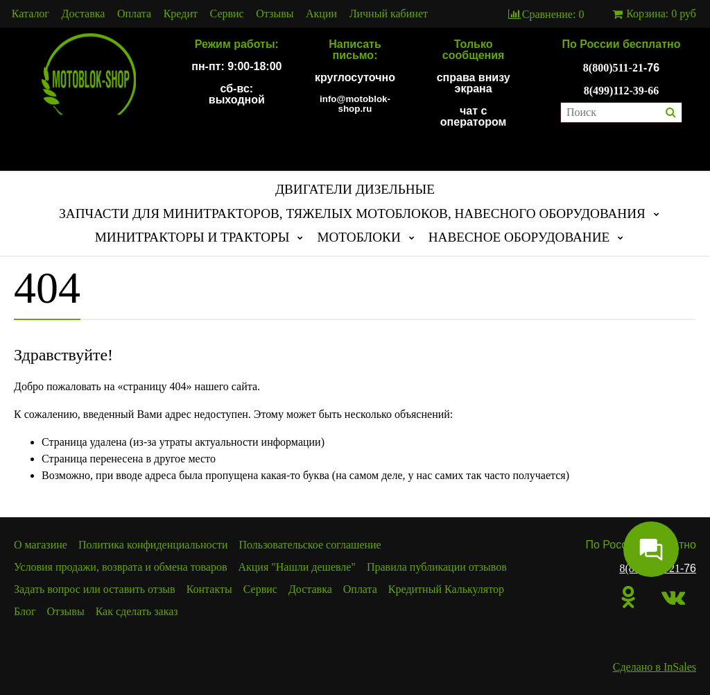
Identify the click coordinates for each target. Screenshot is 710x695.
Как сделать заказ (137, 611)
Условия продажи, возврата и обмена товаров (120, 567)
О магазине (40, 545)
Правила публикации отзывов (437, 567)
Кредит (181, 13)
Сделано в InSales (654, 667)
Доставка (83, 13)
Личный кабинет (388, 13)
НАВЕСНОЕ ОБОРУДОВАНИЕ (519, 237)
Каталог (30, 13)
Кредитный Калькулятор (446, 589)
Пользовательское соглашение (310, 545)
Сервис (227, 13)
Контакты (209, 589)
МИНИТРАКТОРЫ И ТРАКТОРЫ (192, 237)
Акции (321, 13)
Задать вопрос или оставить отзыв (94, 589)
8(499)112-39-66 (621, 91)
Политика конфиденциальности (153, 545)
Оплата (134, 13)
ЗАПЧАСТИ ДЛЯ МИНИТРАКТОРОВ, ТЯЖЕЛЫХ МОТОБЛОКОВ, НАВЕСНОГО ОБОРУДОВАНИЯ (352, 213)
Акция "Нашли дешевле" (297, 567)
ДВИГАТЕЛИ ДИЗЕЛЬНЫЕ (355, 189)
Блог (25, 611)
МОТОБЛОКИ (358, 237)
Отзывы (274, 13)
